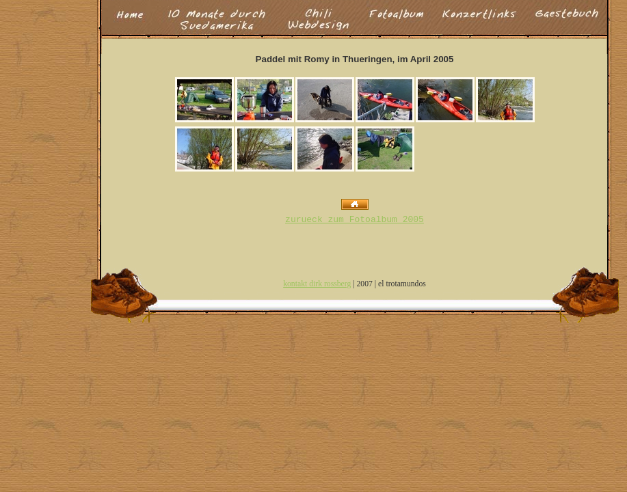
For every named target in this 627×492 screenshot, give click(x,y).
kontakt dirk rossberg (317, 283)
